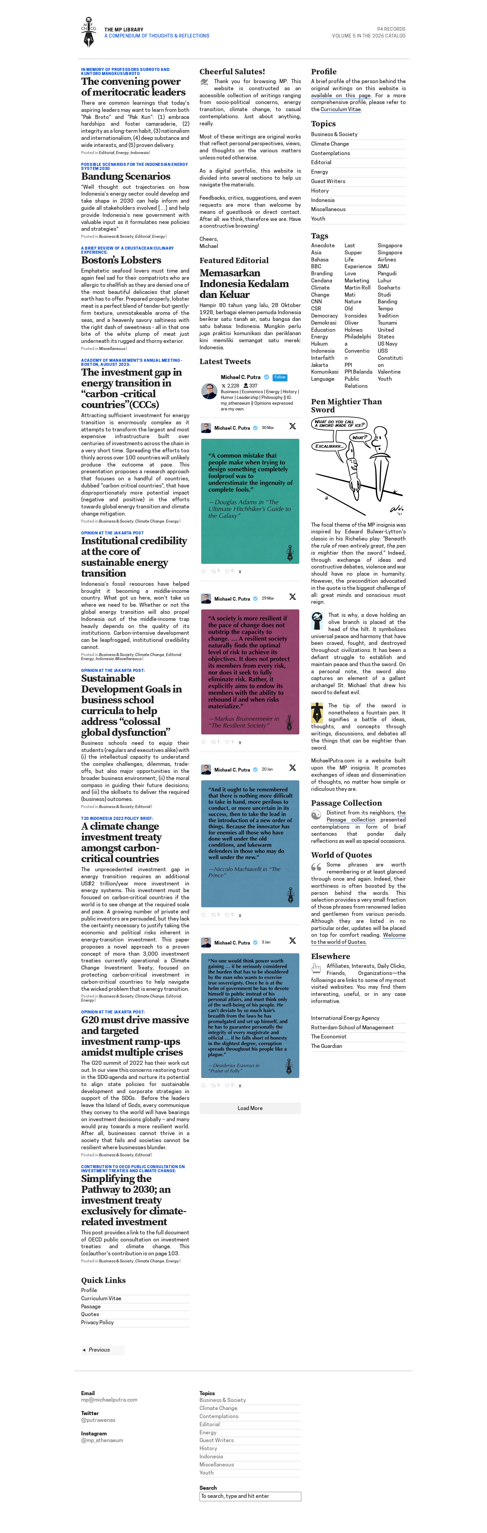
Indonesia (139, 153)
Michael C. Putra (232, 428)
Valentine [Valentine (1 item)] (389, 372)
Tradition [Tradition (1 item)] (388, 316)
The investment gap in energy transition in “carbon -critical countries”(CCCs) (131, 388)
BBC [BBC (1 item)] (316, 267)
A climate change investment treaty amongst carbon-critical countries (121, 842)
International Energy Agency (345, 1018)
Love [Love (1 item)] (350, 274)
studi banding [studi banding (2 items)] (387, 299)
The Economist (329, 1037)
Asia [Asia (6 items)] (316, 253)
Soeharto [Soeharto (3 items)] (389, 288)
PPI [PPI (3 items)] (348, 365)
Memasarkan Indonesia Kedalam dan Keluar (244, 283)
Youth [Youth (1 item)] (385, 379)
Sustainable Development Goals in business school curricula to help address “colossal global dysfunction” (131, 705)
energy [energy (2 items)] (319, 337)
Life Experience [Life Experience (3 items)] (358, 263)
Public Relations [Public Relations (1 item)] (356, 383)
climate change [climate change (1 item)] (320, 291)
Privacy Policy (97, 1323)
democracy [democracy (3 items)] (324, 316)
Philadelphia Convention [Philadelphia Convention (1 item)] (358, 347)
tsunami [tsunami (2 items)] (387, 323)
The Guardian (326, 1046)
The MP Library (124, 29)
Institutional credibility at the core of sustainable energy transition (134, 556)
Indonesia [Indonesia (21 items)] (322, 351)
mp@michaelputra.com (109, 1400)
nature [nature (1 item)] (353, 302)
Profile (89, 1290)
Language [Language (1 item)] (322, 379)
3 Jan (266, 942)
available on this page (341, 96)
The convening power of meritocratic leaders (133, 86)
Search (208, 1488)
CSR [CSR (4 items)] (316, 309)
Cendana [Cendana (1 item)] (321, 281)
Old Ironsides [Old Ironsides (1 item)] (356, 312)
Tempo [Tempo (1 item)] (385, 309)
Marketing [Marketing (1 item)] (357, 281)
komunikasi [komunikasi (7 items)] (325, 372)
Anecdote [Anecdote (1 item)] (323, 246)
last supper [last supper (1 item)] (353, 249)
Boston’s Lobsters (121, 259)
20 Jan (268, 770)
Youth (318, 219)
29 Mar (268, 599)
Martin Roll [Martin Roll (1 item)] (358, 288)
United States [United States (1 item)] (386, 334)
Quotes (90, 1314)
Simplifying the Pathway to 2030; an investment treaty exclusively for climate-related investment (133, 1200)
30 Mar (268, 428)
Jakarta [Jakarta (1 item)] (319, 365)
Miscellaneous (112, 349)
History (320, 191)
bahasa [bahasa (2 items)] (319, 260)
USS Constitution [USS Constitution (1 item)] (390, 358)
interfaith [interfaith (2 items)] (322, 358)
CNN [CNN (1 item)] (316, 302)
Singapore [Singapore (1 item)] (390, 246)
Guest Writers (328, 181)
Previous (96, 1350)
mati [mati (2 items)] (350, 295)
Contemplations (330, 153)
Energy (122, 153)
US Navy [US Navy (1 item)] (387, 344)
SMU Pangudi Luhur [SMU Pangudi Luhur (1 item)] (387, 274)
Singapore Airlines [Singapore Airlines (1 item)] (390, 256)
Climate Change (149, 522)
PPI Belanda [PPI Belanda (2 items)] (358, 372)
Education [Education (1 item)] (323, 330)
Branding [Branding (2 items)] (322, 274)
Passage (91, 1307)
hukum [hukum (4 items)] (319, 344)
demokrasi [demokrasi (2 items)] (324, 323)
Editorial (106, 153)
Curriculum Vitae (101, 1299)
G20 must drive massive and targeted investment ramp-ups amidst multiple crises (135, 1035)
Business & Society (116, 237)
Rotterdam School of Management (352, 1028)
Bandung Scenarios (125, 176)
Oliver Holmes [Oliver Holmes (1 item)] (354, 327)
